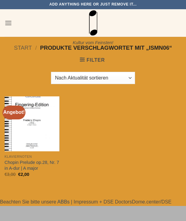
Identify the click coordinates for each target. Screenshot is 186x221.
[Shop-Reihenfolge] (93, 78)
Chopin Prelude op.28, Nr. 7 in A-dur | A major (32, 165)
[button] (8, 22)
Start (23, 48)
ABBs (63, 201)
